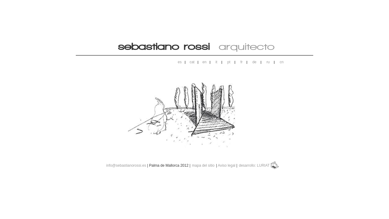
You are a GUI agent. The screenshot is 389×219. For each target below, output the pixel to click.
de (254, 62)
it (216, 62)
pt (228, 62)
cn (282, 62)
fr (241, 62)
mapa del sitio (203, 165)
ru (268, 62)
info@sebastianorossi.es (126, 165)
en (204, 62)
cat (192, 62)
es (180, 62)
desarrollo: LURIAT (255, 165)
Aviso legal (226, 165)
